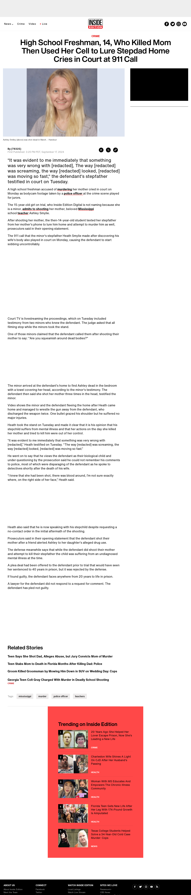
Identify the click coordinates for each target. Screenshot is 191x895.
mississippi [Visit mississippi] (25, 696)
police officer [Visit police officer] (61, 696)
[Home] (95, 24)
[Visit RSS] (157, 887)
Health (95, 772)
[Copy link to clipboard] (115, 150)
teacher (23, 213)
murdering (64, 189)
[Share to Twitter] (108, 150)
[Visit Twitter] (140, 887)
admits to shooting (35, 209)
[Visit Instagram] (146, 887)
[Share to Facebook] (101, 150)
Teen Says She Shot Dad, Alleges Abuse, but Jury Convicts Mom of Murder (60, 656)
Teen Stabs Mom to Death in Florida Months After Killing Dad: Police (55, 664)
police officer (73, 193)
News (7, 24)
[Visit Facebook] (135, 887)
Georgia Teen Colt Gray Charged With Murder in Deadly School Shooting (58, 680)
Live (44, 24)
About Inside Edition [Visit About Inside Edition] (13, 889)
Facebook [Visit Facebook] (40, 889)
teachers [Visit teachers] (80, 696)
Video (32, 24)
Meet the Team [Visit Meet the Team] (10, 892)
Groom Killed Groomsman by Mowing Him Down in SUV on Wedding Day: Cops (62, 671)
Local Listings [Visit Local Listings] (74, 889)
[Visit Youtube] (151, 887)
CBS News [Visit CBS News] (105, 892)
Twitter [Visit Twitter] (39, 892)
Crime (21, 24)
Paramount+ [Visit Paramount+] (105, 889)
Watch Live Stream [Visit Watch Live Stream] (76, 892)
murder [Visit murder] (42, 696)
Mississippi (86, 209)
